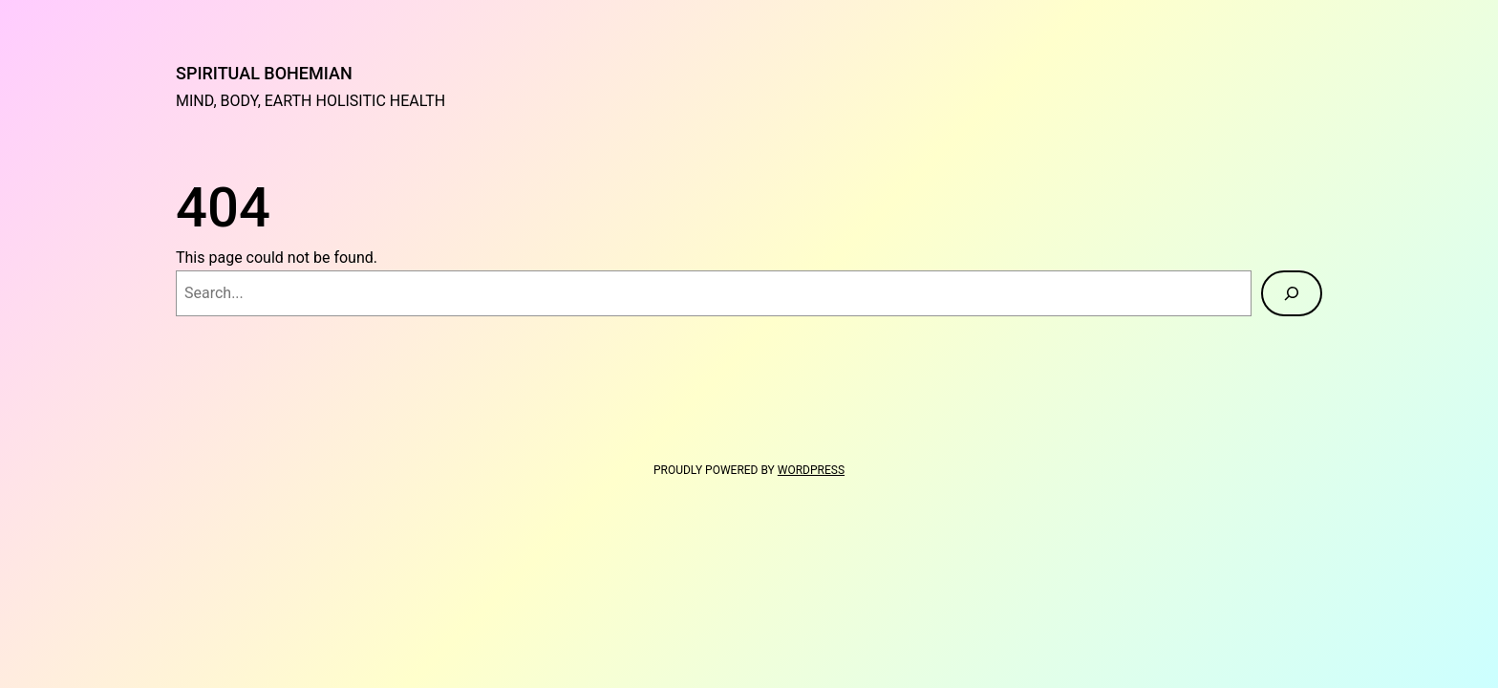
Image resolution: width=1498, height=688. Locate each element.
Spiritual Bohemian (264, 73)
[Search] (1291, 293)
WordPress (811, 470)
